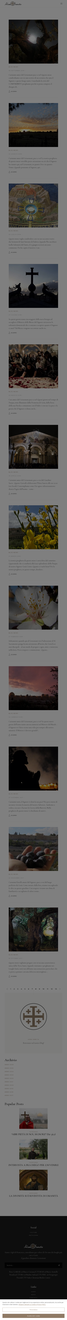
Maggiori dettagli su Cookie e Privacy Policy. (32, 1304)
